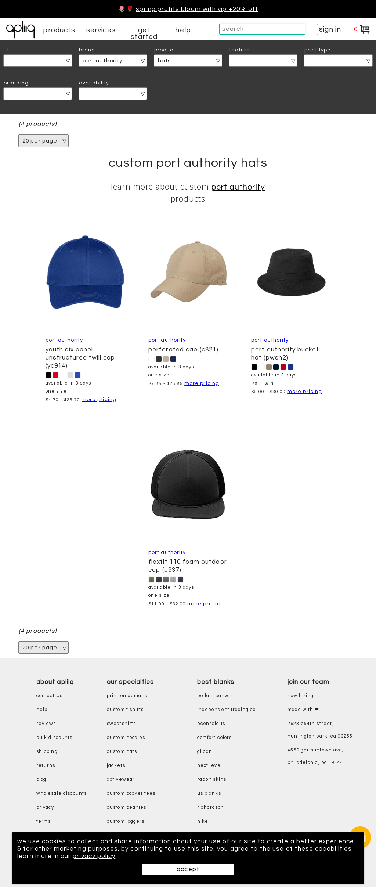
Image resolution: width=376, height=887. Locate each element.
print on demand (127, 695)
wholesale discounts (61, 793)
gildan (204, 751)
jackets (116, 765)
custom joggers (125, 821)
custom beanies (126, 807)
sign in (330, 29)
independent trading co (226, 709)
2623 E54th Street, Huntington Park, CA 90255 (320, 730)
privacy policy (94, 856)
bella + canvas (215, 695)
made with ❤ (303, 709)
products (59, 30)
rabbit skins (211, 779)
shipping (47, 751)
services (101, 30)
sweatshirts (121, 723)
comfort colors (214, 737)
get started (144, 33)
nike (202, 821)
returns (45, 765)
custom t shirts (125, 709)
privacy (45, 807)
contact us (49, 695)
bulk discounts (54, 737)
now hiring (301, 695)
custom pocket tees (131, 793)
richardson (210, 807)
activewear (121, 779)
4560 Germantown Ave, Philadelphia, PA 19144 (316, 756)
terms (43, 821)
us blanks (209, 793)
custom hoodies (126, 737)
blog (41, 779)
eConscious (211, 723)
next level (209, 765)
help (183, 30)
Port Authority (238, 187)
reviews (46, 723)
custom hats (122, 751)
